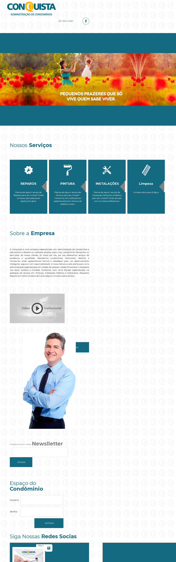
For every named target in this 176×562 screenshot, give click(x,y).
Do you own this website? (72, 511)
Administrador (101, 34)
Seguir (121, 397)
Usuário (14, 401)
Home (22, 34)
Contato (153, 34)
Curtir (154, 397)
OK (109, 511)
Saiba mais (69, 340)
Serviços (75, 34)
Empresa (49, 34)
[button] (88, 522)
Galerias (127, 34)
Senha (13, 413)
